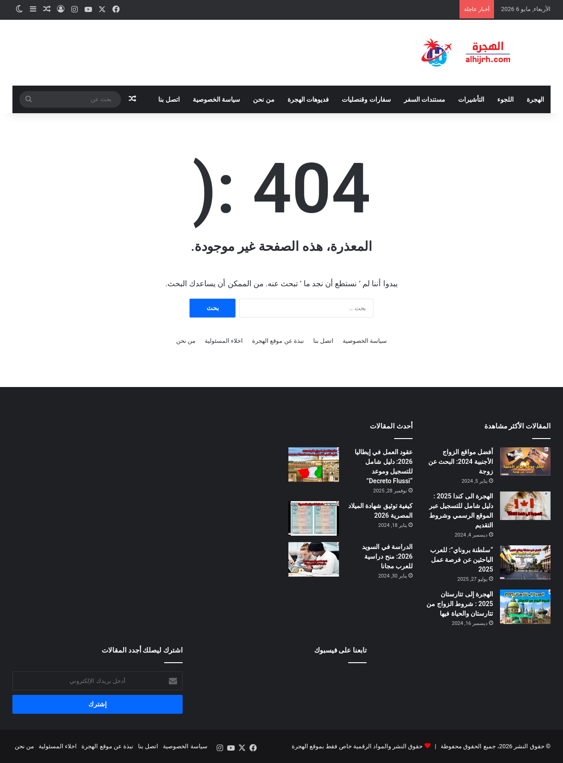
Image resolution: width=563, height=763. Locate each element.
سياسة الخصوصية (216, 99)
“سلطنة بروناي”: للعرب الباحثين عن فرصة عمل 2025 (461, 559)
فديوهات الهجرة (308, 99)
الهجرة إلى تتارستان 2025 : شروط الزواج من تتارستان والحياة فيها (459, 603)
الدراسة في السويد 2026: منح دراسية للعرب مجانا (387, 556)
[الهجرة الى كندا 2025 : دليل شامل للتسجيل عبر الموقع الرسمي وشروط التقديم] (525, 505)
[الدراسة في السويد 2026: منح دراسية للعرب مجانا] (313, 559)
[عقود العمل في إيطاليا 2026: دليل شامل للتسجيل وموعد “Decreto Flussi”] (313, 464)
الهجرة (535, 99)
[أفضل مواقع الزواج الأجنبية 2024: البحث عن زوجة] (525, 461)
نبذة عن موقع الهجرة (278, 340)
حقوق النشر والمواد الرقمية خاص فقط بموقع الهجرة (357, 746)
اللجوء (505, 99)
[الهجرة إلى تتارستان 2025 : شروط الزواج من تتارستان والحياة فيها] (525, 607)
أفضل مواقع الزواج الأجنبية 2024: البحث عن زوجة (460, 461)
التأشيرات (471, 99)
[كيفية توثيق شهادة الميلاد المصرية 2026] (313, 518)
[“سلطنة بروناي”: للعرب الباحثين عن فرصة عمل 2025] (525, 562)
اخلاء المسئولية (224, 340)
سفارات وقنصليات (366, 99)
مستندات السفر (424, 99)
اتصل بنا (168, 99)
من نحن (263, 99)
